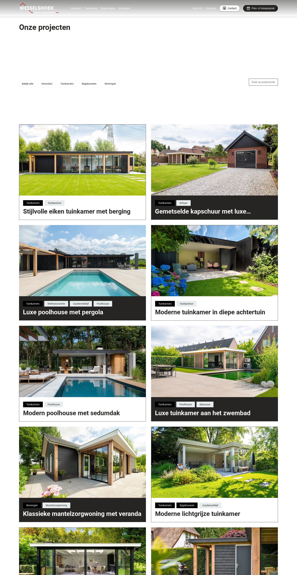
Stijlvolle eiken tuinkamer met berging (182, 291)
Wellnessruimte (44, 313)
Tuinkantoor (160, 282)
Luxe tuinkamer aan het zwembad (190, 422)
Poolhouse (91, 313)
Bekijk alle (27, 83)
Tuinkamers (91, 8)
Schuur (183, 245)
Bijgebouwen (108, 8)
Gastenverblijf (69, 313)
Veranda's (75, 8)
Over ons (198, 8)
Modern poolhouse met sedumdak (71, 455)
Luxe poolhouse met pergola (51, 321)
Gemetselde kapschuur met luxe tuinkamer (200, 257)
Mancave (192, 413)
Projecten (211, 8)
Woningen (124, 8)
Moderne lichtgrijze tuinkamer (197, 556)
